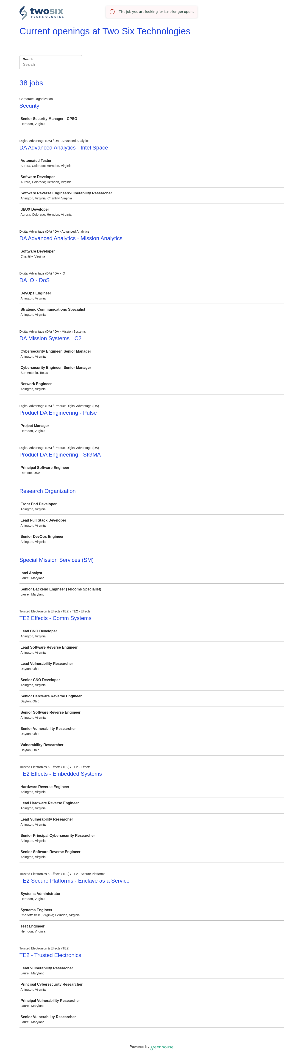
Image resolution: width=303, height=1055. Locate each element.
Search (28, 59)
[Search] (50, 65)
